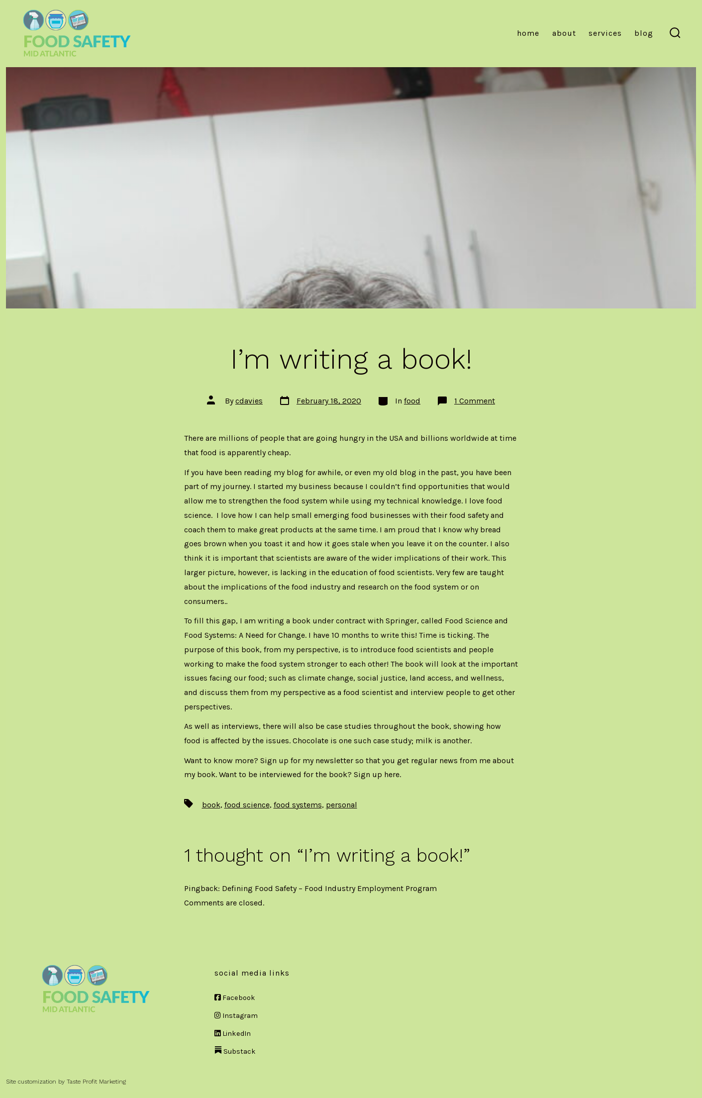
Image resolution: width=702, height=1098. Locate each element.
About (564, 33)
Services (605, 33)
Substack (235, 1051)
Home (528, 33)
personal (341, 804)
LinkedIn (232, 1033)
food (412, 400)
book (211, 804)
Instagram (236, 1015)
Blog (643, 33)
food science (247, 804)
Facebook (234, 998)
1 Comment (474, 400)
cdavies (249, 400)
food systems (298, 804)
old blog (401, 472)
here (392, 774)
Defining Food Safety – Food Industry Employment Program (329, 888)
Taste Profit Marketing (96, 1081)
